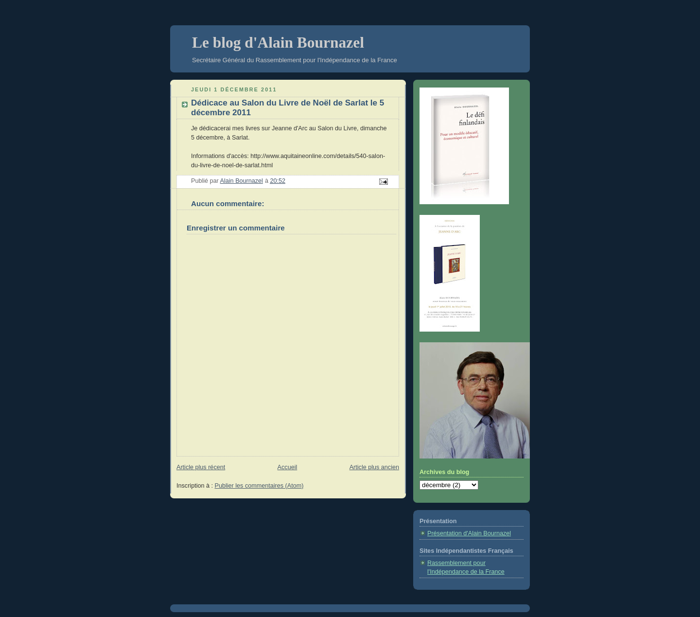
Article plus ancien (374, 467)
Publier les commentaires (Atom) (259, 485)
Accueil (288, 467)
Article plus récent (200, 467)
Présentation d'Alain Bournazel (469, 533)
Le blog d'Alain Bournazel (278, 42)
